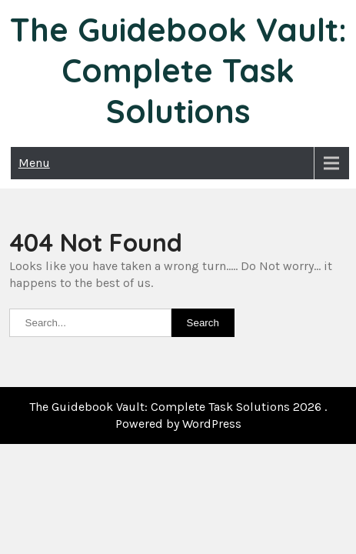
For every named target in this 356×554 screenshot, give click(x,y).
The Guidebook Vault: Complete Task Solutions (178, 70)
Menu (34, 162)
